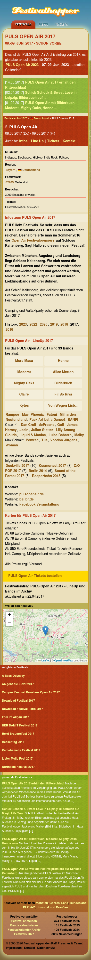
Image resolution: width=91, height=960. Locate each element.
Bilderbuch (63, 383)
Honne (63, 361)
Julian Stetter (42, 430)
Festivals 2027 (24, 934)
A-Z (32, 907)
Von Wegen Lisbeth (64, 405)
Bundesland (78, 903)
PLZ (26, 907)
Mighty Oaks (24, 383)
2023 (23, 324)
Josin (23, 430)
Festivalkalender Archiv (24, 929)
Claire (24, 394)
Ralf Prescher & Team (66, 943)
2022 (33, 324)
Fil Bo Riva (63, 394)
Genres (55, 903)
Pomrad (32, 440)
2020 (43, 324)
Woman (12, 445)
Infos (23, 141)
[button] (45, 631)
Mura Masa (24, 361)
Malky (79, 435)
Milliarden (68, 414)
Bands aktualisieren (24, 925)
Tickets (61, 24)
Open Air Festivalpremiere (33, 240)
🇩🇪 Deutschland (39, 118)
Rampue (12, 414)
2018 (64, 324)
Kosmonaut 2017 (52, 466)
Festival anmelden (24, 921)
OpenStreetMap (63, 660)
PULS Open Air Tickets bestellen (35, 576)
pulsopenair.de (31, 494)
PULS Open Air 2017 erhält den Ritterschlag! (33, 783)
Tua (44, 440)
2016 (9, 329)
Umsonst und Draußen (52, 907)
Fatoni (52, 414)
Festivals (23, 24)
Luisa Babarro (60, 435)
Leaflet (44, 660)
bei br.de (26, 499)
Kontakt (69, 141)
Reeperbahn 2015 (46, 476)
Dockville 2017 (17, 466)
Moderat (24, 372)
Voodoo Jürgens (63, 440)
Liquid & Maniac (32, 435)
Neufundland (16, 420)
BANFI (73, 420)
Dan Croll (28, 425)
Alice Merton (63, 372)
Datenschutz (46, 947)
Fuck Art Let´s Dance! (47, 420)
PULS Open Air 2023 (22, 65)
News (43, 24)
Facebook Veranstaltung (39, 504)
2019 (54, 324)
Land (64, 903)
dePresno (47, 425)
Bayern (11, 170)
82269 (10, 182)
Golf (60, 425)
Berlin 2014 (38, 471)
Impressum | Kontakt (20, 947)
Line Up (37, 141)
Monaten (42, 903)
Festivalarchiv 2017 (15, 118)
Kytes (24, 405)
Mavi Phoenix (33, 414)
